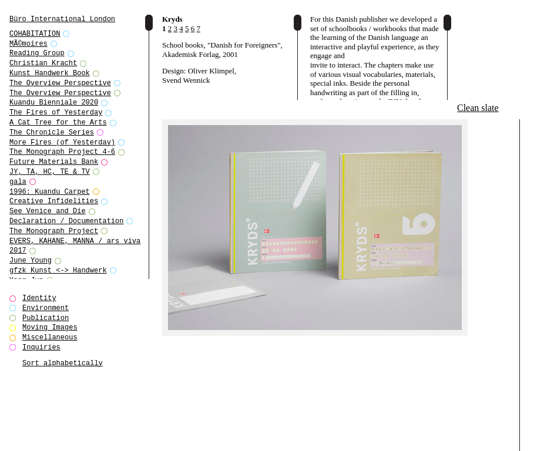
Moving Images (50, 327)
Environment (45, 308)
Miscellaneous (50, 337)
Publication (45, 318)
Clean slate (478, 108)
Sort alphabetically (62, 363)
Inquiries (41, 347)
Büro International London (62, 19)
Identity (39, 298)
